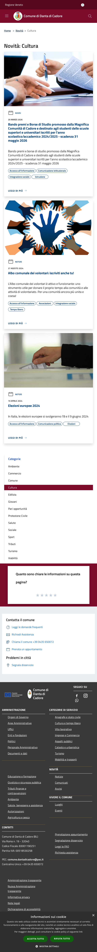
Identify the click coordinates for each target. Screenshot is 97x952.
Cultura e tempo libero (68, 723)
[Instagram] (85, 696)
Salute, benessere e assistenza (25, 805)
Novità (19, 31)
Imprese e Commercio (67, 735)
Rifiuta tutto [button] (62, 938)
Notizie (15, 261)
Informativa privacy (19, 897)
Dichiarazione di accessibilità (24, 909)
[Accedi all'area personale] (82, 5)
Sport (11, 537)
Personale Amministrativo (22, 747)
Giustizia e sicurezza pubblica (24, 782)
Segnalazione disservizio (69, 840)
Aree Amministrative (20, 723)
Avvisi (14, 113)
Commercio (14, 473)
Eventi (58, 810)
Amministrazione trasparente (24, 880)
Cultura (12, 487)
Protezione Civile (17, 516)
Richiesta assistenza (66, 852)
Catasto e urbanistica (67, 747)
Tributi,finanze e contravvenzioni (17, 790)
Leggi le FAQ (62, 846)
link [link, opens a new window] (81, 931)
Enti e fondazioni (17, 735)
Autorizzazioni (16, 811)
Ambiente (13, 466)
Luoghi (59, 804)
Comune (13, 480)
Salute (12, 523)
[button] (48, 946)
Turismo (12, 551)
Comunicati (61, 783)
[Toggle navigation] (7, 16)
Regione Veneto (14, 5)
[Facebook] (76, 696)
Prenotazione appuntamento (71, 834)
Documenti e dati (17, 753)
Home (7, 31)
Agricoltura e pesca (19, 817)
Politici (11, 741)
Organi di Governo (18, 717)
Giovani (12, 502)
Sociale (12, 530)
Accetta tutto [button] (35, 938)
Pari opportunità (17, 509)
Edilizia (12, 495)
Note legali (14, 903)
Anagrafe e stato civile (68, 717)
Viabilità (12, 558)
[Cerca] (90, 16)
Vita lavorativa (63, 729)
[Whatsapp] (76, 700)
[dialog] (48, 932)
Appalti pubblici (63, 741)
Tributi (12, 544)
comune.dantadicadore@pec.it (26, 859)
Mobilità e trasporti (66, 759)
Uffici (11, 729)
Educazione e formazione (22, 776)
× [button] (93, 915)
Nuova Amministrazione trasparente (21, 888)
